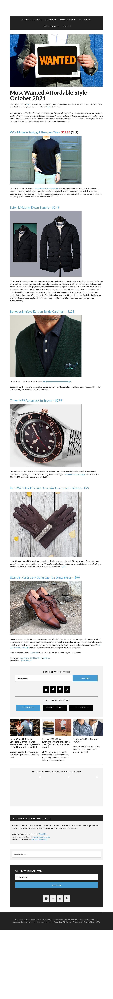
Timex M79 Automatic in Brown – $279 (36, 400)
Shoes (39, 658)
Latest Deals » (81, 708)
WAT (64, 566)
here (48, 107)
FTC (98, 912)
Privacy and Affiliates (81, 912)
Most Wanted (26, 660)
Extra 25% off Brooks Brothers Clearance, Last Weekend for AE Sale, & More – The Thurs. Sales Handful (25, 743)
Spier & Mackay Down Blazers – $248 (34, 207)
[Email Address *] (43, 678)
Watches (46, 658)
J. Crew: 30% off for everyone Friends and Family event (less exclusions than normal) (56, 743)
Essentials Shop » (54, 708)
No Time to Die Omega (75, 474)
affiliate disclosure (39, 829)
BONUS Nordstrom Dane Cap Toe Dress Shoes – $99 (45, 577)
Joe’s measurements (41, 827)
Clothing (33, 658)
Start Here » (28, 708)
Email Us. (43, 824)
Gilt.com (93, 912)
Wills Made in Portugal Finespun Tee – (40, 132)
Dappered (56, 8)
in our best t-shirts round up (46, 188)
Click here (35, 652)
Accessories (24, 658)
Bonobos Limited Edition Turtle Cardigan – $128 (42, 311)
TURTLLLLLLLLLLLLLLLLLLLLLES (57, 381)
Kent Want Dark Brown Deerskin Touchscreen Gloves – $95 (49, 488)
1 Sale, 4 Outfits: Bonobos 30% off (86, 740)
